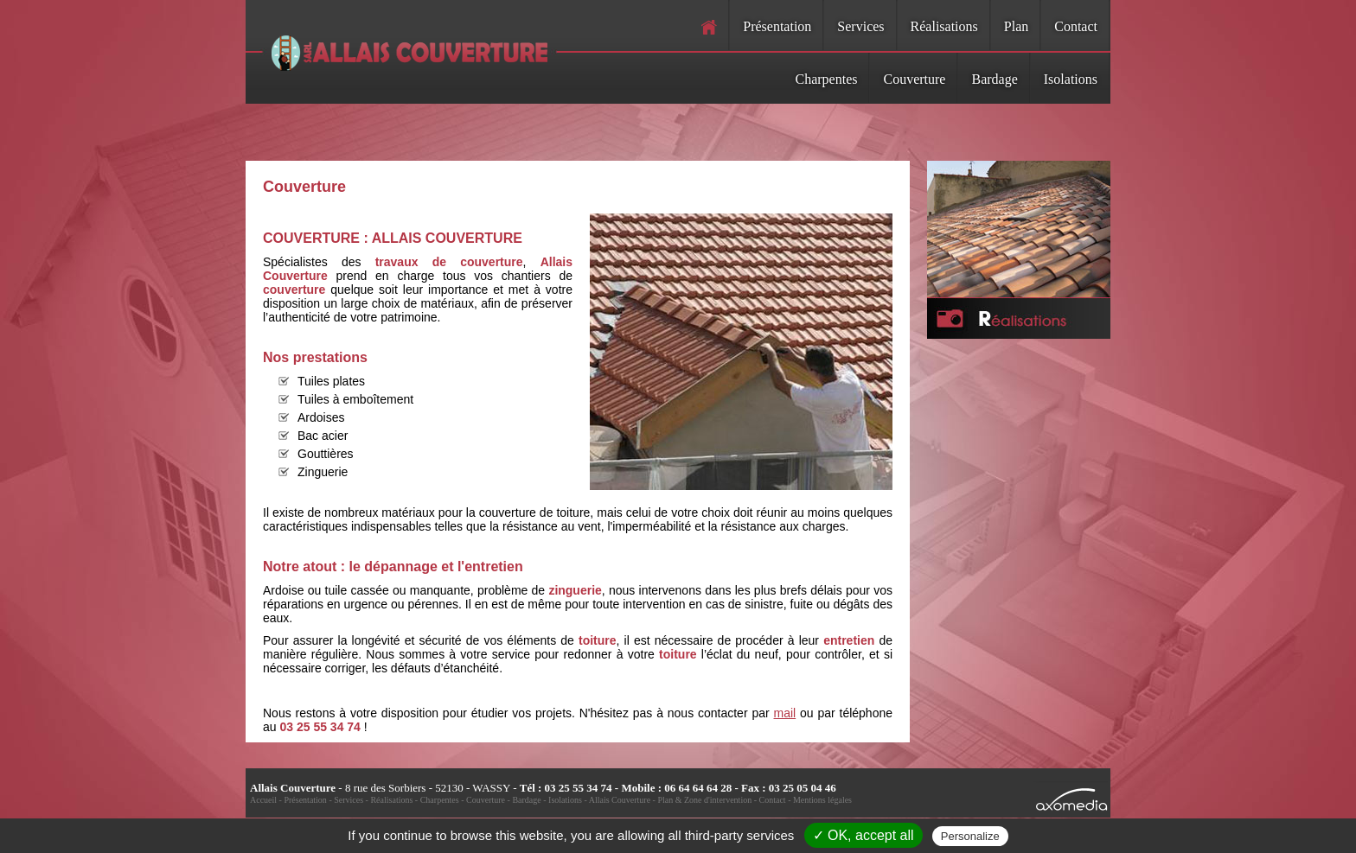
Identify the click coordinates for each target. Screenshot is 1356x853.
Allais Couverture (619, 800)
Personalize (970, 836)
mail (785, 713)
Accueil (263, 800)
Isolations (1070, 79)
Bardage (994, 79)
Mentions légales (822, 800)
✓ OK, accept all (863, 835)
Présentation (777, 26)
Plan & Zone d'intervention (704, 800)
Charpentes (827, 79)
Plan (1016, 26)
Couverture (914, 79)
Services (860, 26)
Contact (1075, 26)
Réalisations (944, 26)
